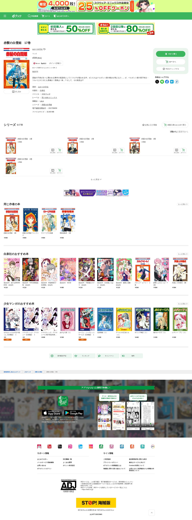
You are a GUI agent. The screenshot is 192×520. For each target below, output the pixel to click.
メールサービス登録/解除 (45, 462)
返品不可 (35, 71)
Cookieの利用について (136, 465)
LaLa (42, 101)
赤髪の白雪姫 (47, 105)
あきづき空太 (37, 49)
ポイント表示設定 (69, 465)
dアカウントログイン (44, 469)
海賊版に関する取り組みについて (114, 469)
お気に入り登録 (151, 125)
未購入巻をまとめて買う (176, 125)
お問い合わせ (41, 465)
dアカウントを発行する (87, 510)
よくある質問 (67, 462)
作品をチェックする (172, 69)
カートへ (172, 62)
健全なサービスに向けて (137, 462)
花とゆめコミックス (49, 98)
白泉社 (42, 90)
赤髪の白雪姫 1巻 (25, 139)
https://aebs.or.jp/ (87, 489)
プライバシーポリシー (110, 462)
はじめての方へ (42, 459)
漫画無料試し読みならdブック (12, 372)
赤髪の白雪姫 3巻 (148, 139)
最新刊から (183, 132)
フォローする (44, 49)
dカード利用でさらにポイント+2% (43, 68)
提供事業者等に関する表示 (138, 459)
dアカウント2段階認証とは (112, 465)
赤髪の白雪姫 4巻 (25, 159)
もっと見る (182, 204)
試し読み (18, 92)
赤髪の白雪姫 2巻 (86, 139)
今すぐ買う (172, 54)
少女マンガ (46, 94)
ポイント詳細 (54, 63)
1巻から (173, 132)
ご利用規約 (107, 459)
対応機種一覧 (67, 459)
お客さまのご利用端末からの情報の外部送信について (141, 469)
